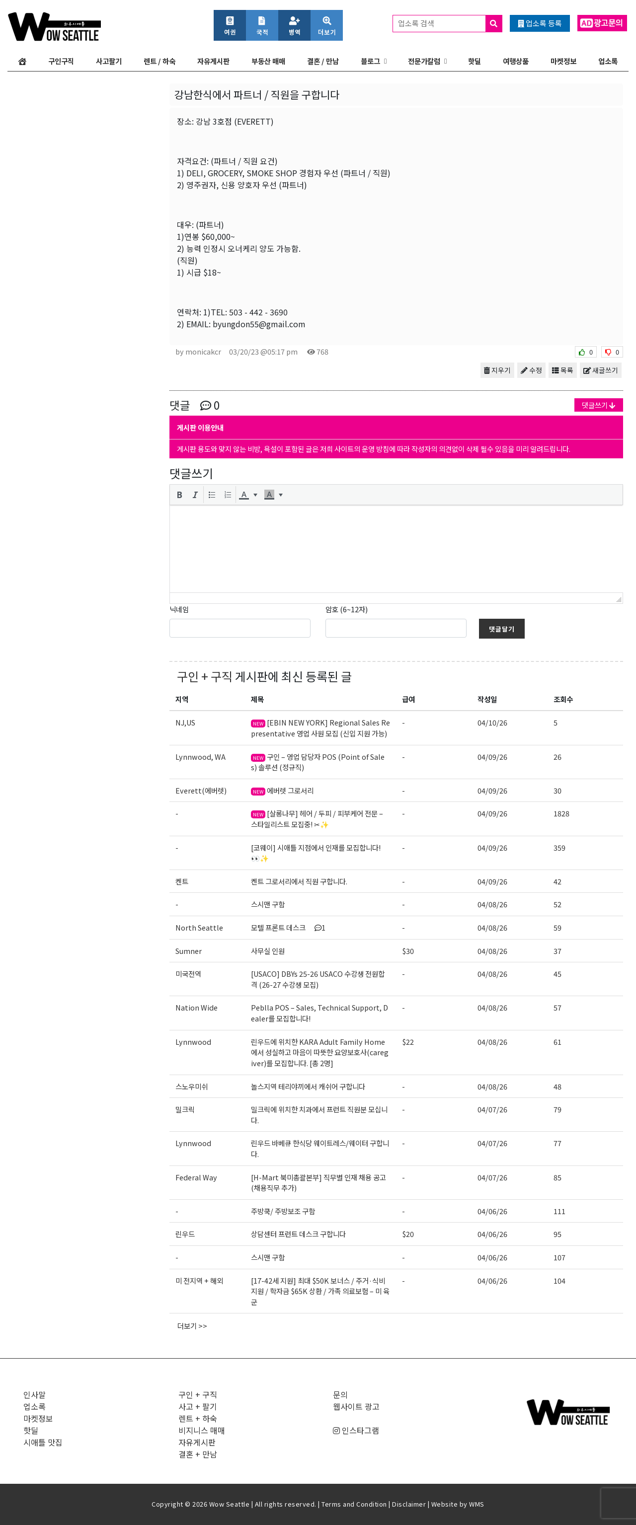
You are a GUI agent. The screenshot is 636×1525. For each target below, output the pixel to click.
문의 (340, 1394)
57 (557, 1007)
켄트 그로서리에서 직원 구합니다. (299, 881)
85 (557, 1177)
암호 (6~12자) (346, 609)
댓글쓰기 (599, 405)
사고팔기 (109, 61)
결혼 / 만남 (323, 61)
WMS (476, 1504)
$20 (408, 1234)
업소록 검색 (450, 23)
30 (557, 790)
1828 (561, 813)
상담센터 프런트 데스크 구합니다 (298, 1234)
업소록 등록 (540, 23)
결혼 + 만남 (197, 1454)
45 (557, 973)
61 (557, 1041)
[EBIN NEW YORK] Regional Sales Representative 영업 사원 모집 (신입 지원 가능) (320, 727)
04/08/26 (492, 904)
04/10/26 (492, 722)
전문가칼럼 (424, 61)
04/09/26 (492, 756)
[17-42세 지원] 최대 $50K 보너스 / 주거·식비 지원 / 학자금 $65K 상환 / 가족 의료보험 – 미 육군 (320, 1291)
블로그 (370, 61)
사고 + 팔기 (197, 1406)
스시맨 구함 (268, 904)
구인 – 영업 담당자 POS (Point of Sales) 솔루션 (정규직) (318, 762)
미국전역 (188, 973)
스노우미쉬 (191, 1086)
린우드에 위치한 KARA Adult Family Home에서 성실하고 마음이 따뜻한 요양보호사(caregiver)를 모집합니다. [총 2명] (320, 1052)
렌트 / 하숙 (159, 61)
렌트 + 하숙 (197, 1418)
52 (557, 904)
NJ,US (185, 722)
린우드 (185, 1234)
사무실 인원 (268, 950)
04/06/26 (492, 1211)
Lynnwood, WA (200, 756)
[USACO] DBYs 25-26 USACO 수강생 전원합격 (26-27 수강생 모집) (318, 979)
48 (557, 1086)
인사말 (34, 1394)
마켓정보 (563, 61)
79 (557, 1109)
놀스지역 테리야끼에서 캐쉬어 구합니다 (308, 1086)
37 (557, 950)
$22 (408, 1041)
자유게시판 (213, 61)
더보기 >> (192, 1325)
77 (557, 1143)
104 (559, 1280)
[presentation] (179, 495)
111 (559, 1211)
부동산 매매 (268, 61)
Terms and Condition (354, 1504)
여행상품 (516, 61)
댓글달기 (502, 629)
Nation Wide (196, 1007)
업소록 (608, 61)
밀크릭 (185, 1109)
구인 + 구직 (205, 676)
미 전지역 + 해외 (199, 1280)
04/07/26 (492, 1109)
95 (557, 1234)
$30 (408, 950)
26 (557, 756)
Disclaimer (409, 1504)
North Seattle (199, 927)
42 (557, 881)
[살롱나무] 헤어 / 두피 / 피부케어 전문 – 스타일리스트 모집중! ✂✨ (317, 818)
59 (557, 927)
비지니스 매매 (201, 1430)
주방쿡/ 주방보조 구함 (283, 1211)
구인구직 (61, 61)
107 (559, 1257)
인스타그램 (356, 1430)
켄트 (181, 881)
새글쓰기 (600, 370)
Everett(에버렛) (201, 790)
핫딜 (474, 61)
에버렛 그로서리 (282, 790)
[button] (179, 494)
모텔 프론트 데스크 (288, 927)
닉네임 (179, 609)
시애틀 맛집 (43, 1442)
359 (559, 847)
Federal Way (196, 1177)
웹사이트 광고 (356, 1406)
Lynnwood (193, 1041)
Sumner (188, 950)
